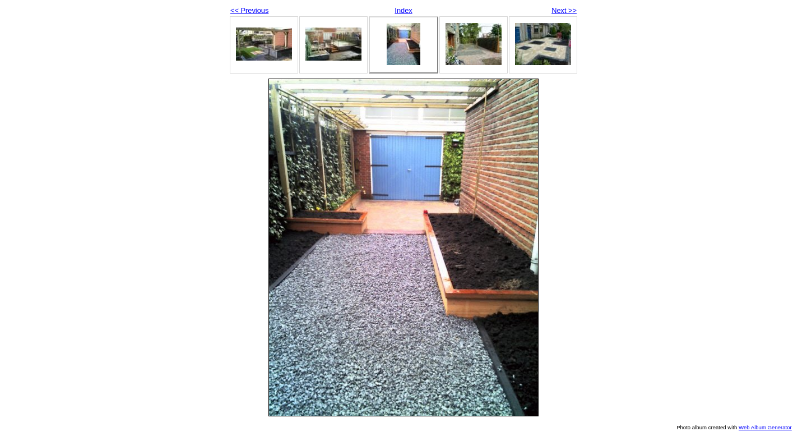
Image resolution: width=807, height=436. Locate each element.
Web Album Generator (765, 427)
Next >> (564, 10)
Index (403, 10)
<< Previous (249, 10)
